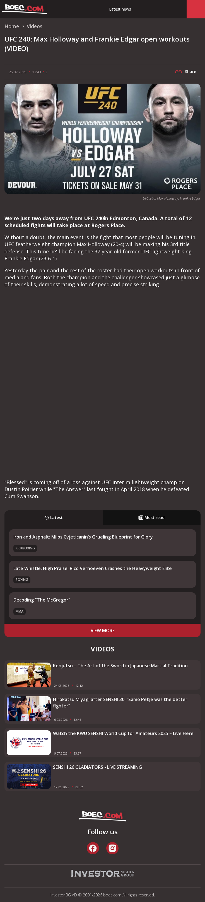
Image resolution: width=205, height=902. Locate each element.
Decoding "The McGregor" (41, 600)
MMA (19, 611)
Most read (151, 517)
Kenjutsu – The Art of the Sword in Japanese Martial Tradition (120, 666)
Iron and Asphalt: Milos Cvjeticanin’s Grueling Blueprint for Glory (83, 537)
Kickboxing (25, 548)
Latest (53, 517)
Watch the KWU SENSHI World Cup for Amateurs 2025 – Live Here (123, 733)
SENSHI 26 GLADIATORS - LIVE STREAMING (97, 767)
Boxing (22, 579)
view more (103, 630)
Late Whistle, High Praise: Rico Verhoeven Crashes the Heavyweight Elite (92, 568)
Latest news (120, 9)
